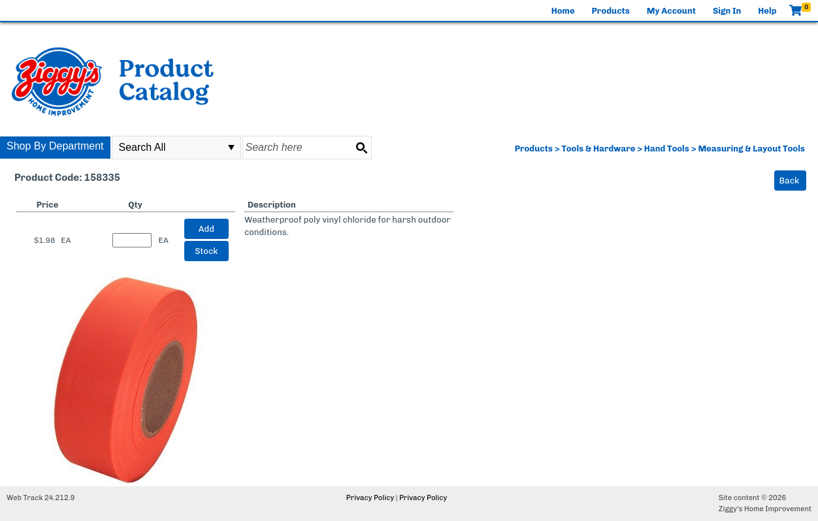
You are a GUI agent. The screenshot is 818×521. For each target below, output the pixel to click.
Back (789, 180)
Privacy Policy (370, 498)
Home (563, 11)
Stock (206, 251)
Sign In (727, 11)
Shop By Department (55, 145)
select (231, 147)
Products (611, 11)
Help (767, 11)
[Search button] (361, 147)
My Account (671, 11)
